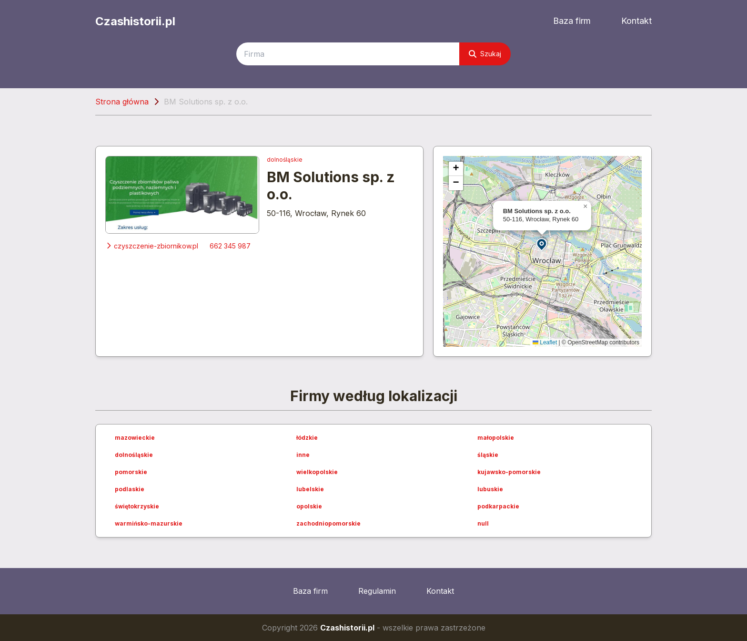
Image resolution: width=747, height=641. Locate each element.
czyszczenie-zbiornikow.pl (151, 246)
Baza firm (572, 21)
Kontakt (636, 21)
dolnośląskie (285, 159)
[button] (542, 244)
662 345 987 (230, 246)
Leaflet (545, 342)
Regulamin (377, 591)
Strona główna (122, 101)
